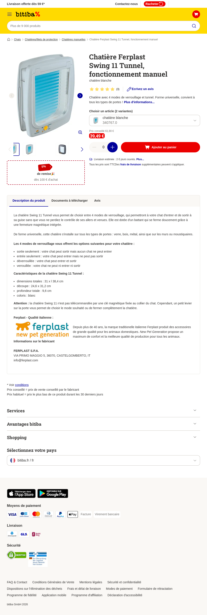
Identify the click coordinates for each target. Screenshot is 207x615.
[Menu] (9, 14)
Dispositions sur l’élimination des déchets (34, 588)
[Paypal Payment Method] (60, 515)
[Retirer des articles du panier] (94, 147)
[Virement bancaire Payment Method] (107, 514)
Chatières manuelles (73, 39)
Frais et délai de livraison (84, 588)
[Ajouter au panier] (160, 147)
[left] (11, 95)
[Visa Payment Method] (12, 515)
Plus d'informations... (139, 102)
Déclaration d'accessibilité (125, 595)
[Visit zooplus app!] (21, 497)
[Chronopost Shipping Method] (12, 535)
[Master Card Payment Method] (36, 515)
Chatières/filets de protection (41, 39)
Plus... (140, 159)
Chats (17, 39)
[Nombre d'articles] (103, 147)
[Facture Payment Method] (86, 514)
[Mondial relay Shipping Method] (36, 535)
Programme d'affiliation (87, 595)
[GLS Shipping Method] (24, 535)
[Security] (16, 556)
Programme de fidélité (22, 595)
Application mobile (54, 595)
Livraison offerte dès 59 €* (26, 4)
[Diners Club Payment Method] (48, 515)
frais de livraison (130, 164)
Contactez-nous (126, 4)
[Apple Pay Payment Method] (72, 515)
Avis (97, 200)
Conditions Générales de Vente (53, 582)
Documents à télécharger (69, 200)
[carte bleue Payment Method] (24, 515)
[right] (80, 95)
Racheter (155, 3)
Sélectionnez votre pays (31, 450)
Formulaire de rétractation (155, 588)
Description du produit (29, 200)
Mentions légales (90, 582)
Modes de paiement (119, 588)
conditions (22, 385)
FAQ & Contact (17, 582)
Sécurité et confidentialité (124, 582)
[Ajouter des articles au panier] (112, 147)
